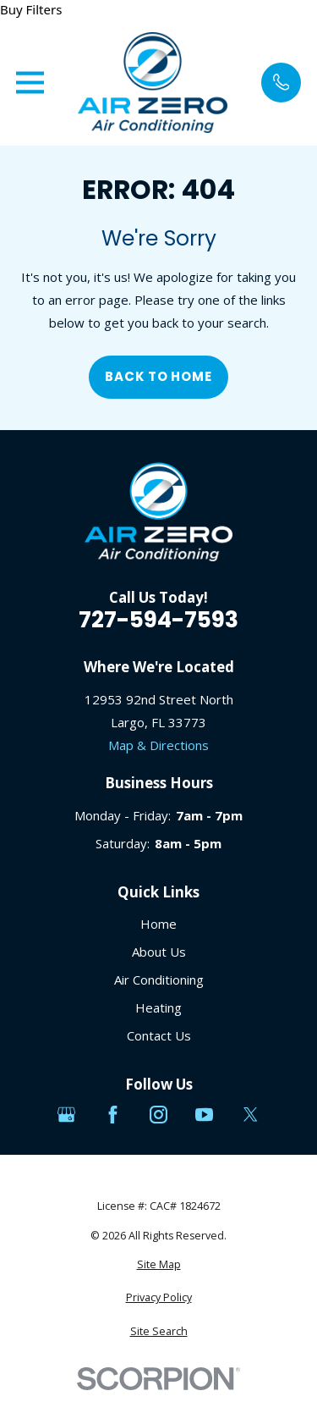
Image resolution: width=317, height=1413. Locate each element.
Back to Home (158, 376)
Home (158, 923)
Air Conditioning (159, 979)
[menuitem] (159, 1265)
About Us (159, 951)
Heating (158, 1007)
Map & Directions (158, 745)
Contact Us (159, 1035)
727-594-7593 (158, 620)
